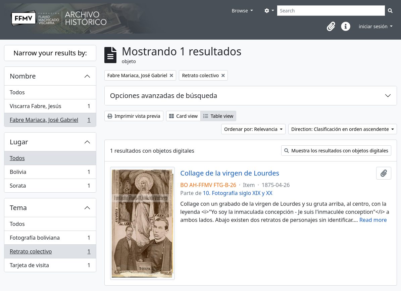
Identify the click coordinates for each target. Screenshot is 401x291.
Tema (18, 207)
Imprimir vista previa (133, 116)
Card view (183, 116)
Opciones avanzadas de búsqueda (163, 95)
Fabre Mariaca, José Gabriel (50, 121)
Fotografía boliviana (50, 239)
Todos (17, 92)
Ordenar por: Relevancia (251, 129)
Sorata (50, 187)
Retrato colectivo (50, 252)
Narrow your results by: (50, 52)
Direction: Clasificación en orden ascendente (340, 129)
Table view (218, 116)
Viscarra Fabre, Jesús (50, 107)
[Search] (331, 10)
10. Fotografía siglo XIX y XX (237, 193)
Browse (240, 10)
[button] (330, 26)
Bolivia (50, 173)
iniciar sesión (374, 26)
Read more (373, 220)
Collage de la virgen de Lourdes (229, 173)
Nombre (23, 76)
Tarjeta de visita (50, 266)
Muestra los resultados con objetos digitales (336, 150)
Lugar (19, 141)
